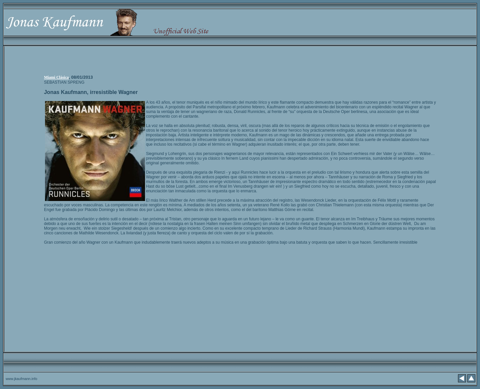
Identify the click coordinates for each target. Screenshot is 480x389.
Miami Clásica (56, 77)
